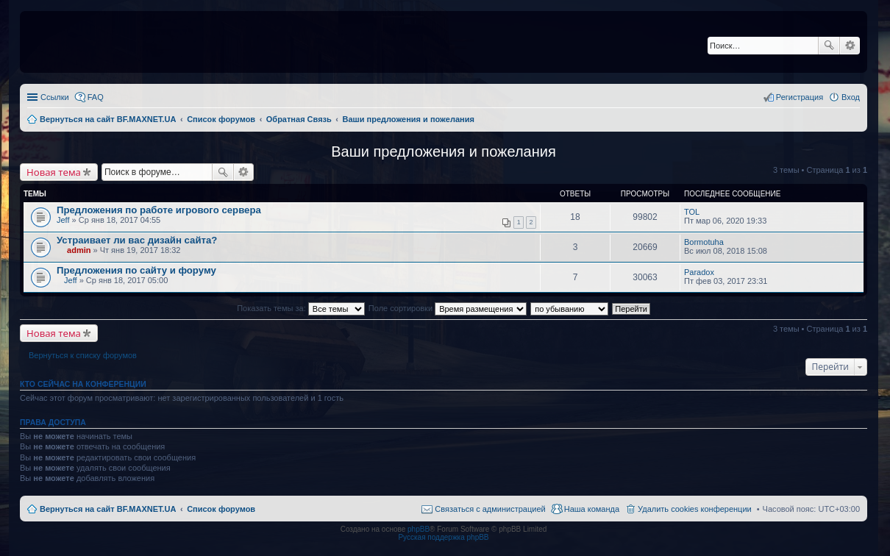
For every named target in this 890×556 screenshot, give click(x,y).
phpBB (418, 529)
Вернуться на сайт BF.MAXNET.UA (108, 509)
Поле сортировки (448, 308)
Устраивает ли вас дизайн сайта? (137, 240)
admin (78, 250)
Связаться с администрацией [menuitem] (490, 509)
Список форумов (221, 509)
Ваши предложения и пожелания (443, 151)
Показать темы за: (301, 308)
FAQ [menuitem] (96, 97)
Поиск (829, 45)
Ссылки (54, 97)
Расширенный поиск (850, 45)
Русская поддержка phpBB (443, 537)
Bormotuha (704, 242)
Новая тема (53, 172)
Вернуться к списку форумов (83, 355)
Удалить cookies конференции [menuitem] (695, 509)
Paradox (699, 272)
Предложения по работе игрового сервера (159, 209)
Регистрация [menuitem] (799, 97)
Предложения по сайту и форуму (136, 270)
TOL (691, 211)
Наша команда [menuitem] (591, 509)
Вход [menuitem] (850, 97)
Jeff (63, 219)
